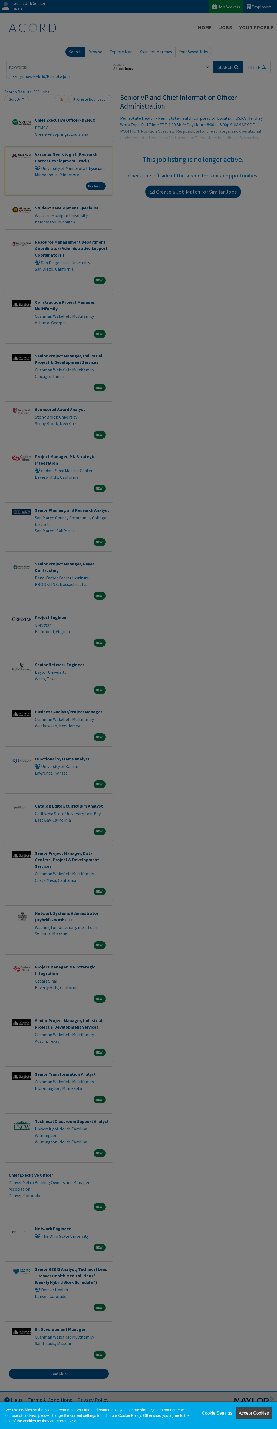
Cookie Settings (217, 1413)
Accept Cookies (254, 1413)
